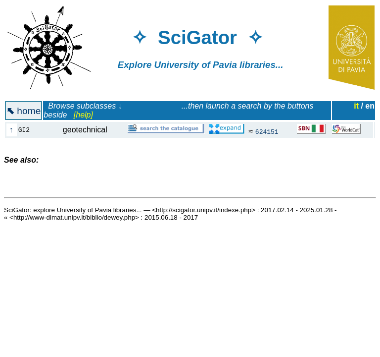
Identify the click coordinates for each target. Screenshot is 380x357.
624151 (267, 131)
